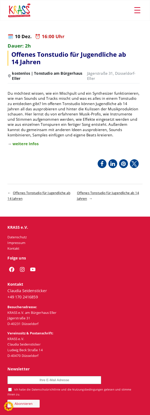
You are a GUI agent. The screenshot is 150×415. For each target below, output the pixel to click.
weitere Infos (25, 143)
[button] (102, 163)
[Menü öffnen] (137, 10)
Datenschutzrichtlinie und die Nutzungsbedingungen (67, 389)
